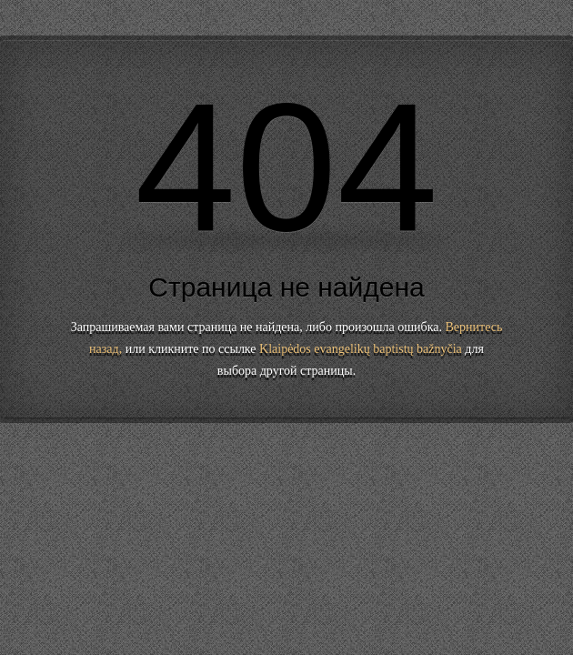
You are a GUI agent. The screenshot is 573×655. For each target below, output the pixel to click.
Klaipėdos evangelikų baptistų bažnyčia (360, 349)
